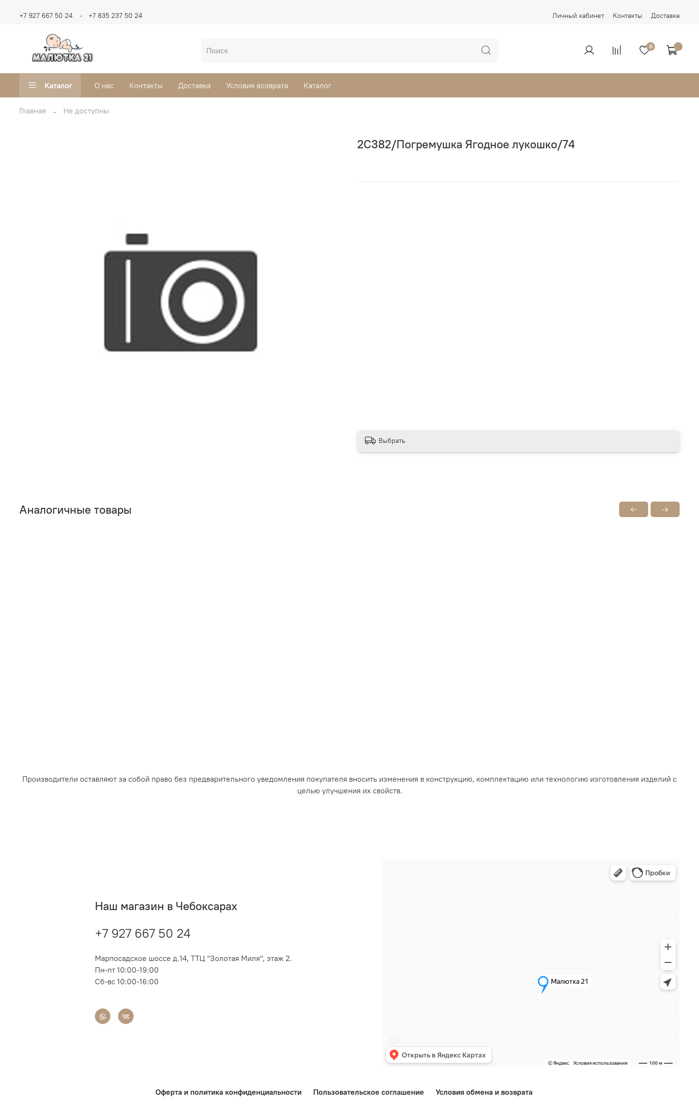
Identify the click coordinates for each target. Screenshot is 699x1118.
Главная (32, 110)
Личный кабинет (578, 15)
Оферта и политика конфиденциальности (228, 1092)
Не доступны (86, 110)
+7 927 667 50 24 (46, 15)
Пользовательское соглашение (368, 1092)
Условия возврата (257, 85)
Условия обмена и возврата (484, 1092)
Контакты (627, 15)
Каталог (50, 85)
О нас (104, 85)
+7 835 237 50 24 (115, 15)
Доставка (665, 15)
